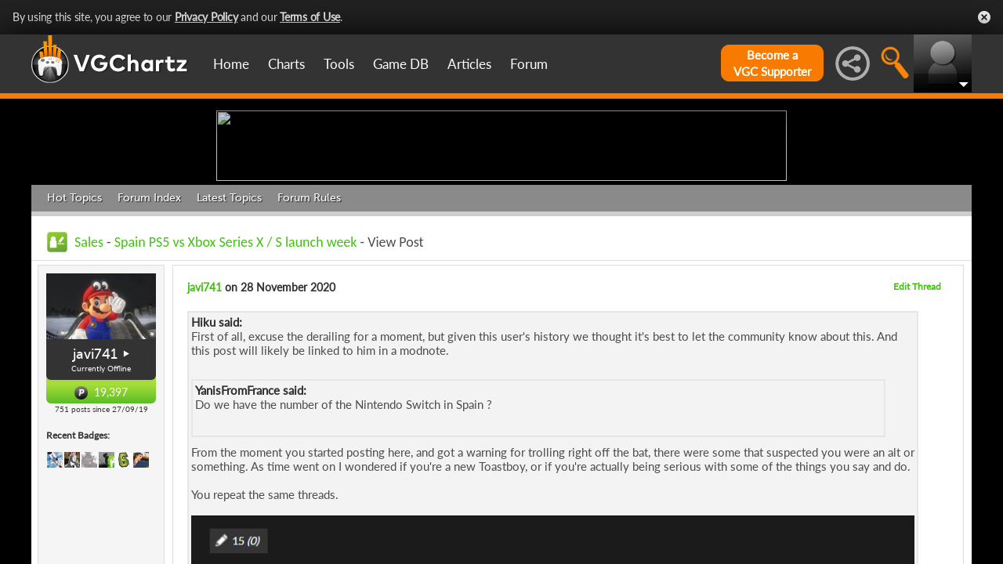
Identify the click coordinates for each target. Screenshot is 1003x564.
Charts (286, 64)
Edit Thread (917, 408)
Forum (529, 64)
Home (231, 64)
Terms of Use (310, 17)
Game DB (401, 64)
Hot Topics (74, 319)
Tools (339, 64)
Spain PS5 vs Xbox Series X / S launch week (235, 363)
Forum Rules (309, 319)
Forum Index (149, 319)
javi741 (95, 475)
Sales (88, 363)
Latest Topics (229, 319)
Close (984, 17)
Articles (469, 64)
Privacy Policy (206, 17)
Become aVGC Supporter (772, 63)
